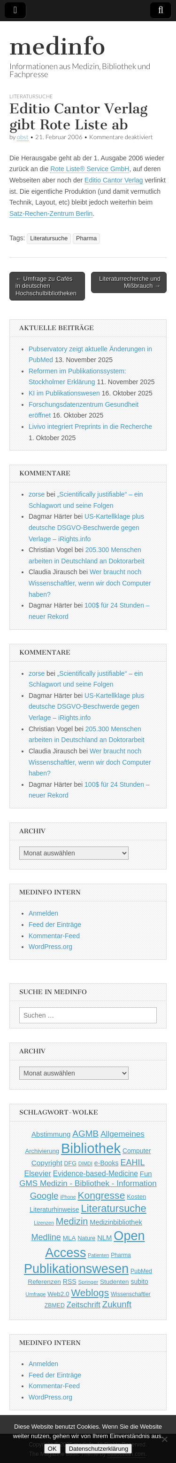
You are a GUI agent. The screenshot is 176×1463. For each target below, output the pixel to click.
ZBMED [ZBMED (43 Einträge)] (55, 1305)
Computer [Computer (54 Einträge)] (136, 1151)
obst (23, 137)
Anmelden (43, 913)
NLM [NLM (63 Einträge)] (104, 1238)
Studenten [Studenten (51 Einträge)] (114, 1281)
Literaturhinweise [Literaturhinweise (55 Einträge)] (54, 1209)
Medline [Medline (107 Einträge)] (46, 1237)
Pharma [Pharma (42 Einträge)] (121, 1255)
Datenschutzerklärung (98, 1448)
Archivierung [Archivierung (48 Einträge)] (42, 1151)
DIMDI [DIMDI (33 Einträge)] (85, 1163)
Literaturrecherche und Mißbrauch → (130, 282)
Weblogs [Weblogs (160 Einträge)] (90, 1292)
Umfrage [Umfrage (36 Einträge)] (35, 1294)
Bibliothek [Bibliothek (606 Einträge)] (91, 1148)
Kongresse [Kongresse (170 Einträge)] (101, 1195)
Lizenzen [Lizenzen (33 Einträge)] (44, 1223)
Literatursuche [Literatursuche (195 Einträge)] (113, 1208)
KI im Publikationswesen (64, 393)
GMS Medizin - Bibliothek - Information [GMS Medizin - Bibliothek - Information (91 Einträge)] (87, 1183)
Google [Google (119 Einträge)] (44, 1196)
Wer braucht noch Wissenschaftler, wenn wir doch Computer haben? (90, 583)
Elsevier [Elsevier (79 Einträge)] (37, 1173)
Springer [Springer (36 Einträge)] (88, 1282)
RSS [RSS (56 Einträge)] (70, 1281)
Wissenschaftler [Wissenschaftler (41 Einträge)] (131, 1294)
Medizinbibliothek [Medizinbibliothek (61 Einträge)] (116, 1222)
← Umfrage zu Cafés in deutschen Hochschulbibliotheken (46, 286)
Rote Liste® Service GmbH (89, 169)
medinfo (57, 46)
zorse (37, 494)
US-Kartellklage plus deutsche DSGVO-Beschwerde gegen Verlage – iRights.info (86, 527)
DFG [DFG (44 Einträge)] (70, 1163)
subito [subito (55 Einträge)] (139, 1281)
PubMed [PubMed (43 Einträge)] (141, 1271)
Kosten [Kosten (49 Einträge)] (136, 1196)
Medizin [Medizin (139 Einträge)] (72, 1221)
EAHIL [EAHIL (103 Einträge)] (132, 1162)
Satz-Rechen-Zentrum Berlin (50, 213)
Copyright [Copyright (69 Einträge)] (46, 1163)
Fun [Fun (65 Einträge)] (146, 1174)
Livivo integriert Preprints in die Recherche (90, 426)
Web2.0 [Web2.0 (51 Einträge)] (58, 1293)
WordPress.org (50, 946)
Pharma (86, 238)
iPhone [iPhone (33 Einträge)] (68, 1197)
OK (52, 1448)
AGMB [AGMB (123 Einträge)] (85, 1134)
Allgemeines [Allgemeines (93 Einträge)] (122, 1134)
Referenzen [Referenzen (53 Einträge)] (44, 1281)
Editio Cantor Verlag (113, 180)
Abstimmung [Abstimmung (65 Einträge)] (50, 1134)
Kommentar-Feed (54, 936)
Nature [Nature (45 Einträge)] (86, 1238)
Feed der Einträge (55, 924)
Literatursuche (31, 96)
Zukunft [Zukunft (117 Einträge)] (116, 1304)
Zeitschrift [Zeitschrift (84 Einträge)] (83, 1304)
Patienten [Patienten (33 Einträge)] (98, 1255)
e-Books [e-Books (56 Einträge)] (106, 1163)
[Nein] (164, 1439)
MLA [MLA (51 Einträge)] (69, 1238)
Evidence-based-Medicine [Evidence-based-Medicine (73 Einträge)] (95, 1174)
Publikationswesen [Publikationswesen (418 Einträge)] (76, 1269)
